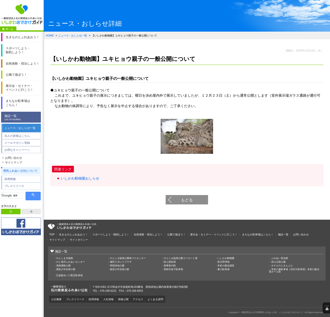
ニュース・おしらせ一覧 (20, 128)
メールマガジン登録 (17, 142)
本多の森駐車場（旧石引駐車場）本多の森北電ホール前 (294, 270)
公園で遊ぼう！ (176, 234)
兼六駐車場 (223, 269)
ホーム (8, 29)
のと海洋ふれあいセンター (70, 262)
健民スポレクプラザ (121, 262)
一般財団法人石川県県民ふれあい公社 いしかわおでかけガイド (22, 14)
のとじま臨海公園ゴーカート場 (180, 258)
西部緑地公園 (117, 265)
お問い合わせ (13, 157)
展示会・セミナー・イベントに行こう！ (213, 234)
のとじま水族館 (64, 258)
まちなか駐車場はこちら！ (257, 234)
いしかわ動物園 (225, 258)
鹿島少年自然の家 (65, 269)
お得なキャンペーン (17, 149)
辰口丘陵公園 (278, 262)
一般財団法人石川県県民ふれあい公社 (72, 226)
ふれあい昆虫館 (279, 258)
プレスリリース (14, 186)
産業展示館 (170, 265)
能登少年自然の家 (119, 269)
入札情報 (109, 299)
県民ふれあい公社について (20, 170)
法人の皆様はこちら (17, 135)
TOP (51, 234)
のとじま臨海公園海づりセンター (128, 258)
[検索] (13, 195)
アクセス (140, 299)
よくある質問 (157, 299)
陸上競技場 (170, 262)
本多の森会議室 (225, 265)
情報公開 (125, 299)
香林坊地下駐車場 (173, 269)
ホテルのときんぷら (282, 265)
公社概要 (56, 299)
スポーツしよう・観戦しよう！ (110, 234)
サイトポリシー (79, 239)
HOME (50, 35)
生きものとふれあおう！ (73, 234)
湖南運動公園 (63, 265)
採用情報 (10, 179)
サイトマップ (13, 162)
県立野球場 (223, 262)
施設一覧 (22, 117)
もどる (187, 200)
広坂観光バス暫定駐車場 (69, 275)
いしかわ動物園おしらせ (80, 178)
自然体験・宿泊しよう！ (148, 234)
